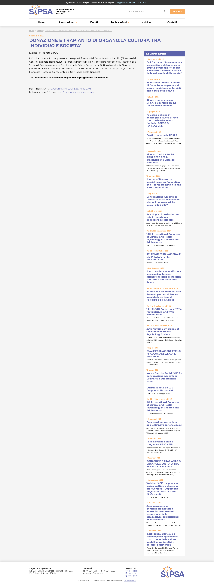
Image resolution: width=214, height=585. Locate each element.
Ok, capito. (143, 2)
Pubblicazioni (119, 22)
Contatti (172, 22)
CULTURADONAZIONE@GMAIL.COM (70, 88)
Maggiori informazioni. (126, 2)
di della (65, 11)
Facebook (131, 571)
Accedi (177, 11)
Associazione (66, 22)
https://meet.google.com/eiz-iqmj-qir (76, 92)
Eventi (94, 22)
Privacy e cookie (130, 581)
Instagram (132, 576)
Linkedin (131, 573)
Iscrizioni (146, 22)
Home (41, 22)
